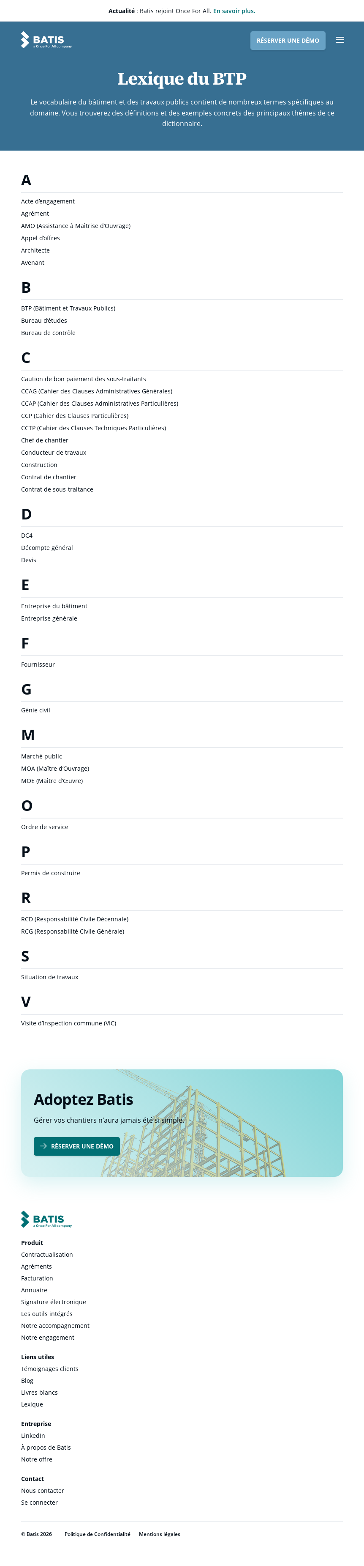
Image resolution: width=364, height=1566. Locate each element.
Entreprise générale (49, 618)
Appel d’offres (40, 238)
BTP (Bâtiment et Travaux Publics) (68, 308)
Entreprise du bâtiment (54, 606)
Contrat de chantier (48, 477)
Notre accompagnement (55, 1325)
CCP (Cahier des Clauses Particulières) (74, 416)
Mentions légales (159, 1534)
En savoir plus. (234, 11)
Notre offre (36, 1459)
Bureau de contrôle (48, 333)
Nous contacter (42, 1490)
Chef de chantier (44, 440)
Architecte (35, 250)
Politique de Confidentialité (97, 1534)
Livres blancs (39, 1392)
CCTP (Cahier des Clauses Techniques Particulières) (93, 428)
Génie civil (35, 710)
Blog (27, 1380)
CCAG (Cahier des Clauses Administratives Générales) (96, 391)
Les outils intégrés (47, 1314)
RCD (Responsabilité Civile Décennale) (74, 919)
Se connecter (39, 1502)
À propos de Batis (46, 1447)
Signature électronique (53, 1302)
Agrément (35, 213)
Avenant (32, 262)
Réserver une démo (288, 40)
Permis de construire (50, 873)
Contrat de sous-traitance (57, 489)
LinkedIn (33, 1435)
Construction (39, 465)
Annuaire (34, 1290)
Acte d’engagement (48, 201)
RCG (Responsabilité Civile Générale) (72, 931)
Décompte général (47, 548)
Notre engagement (47, 1337)
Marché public (41, 756)
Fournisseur (38, 664)
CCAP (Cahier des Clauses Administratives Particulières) (99, 403)
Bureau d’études (44, 320)
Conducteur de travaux (53, 452)
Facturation (37, 1278)
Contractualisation (47, 1254)
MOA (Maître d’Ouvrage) (55, 768)
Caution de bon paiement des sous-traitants (83, 379)
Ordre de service (44, 827)
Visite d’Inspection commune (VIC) (68, 1023)
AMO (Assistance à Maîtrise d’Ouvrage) (75, 226)
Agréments (36, 1266)
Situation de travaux (49, 977)
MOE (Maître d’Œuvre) (52, 781)
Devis (28, 560)
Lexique (32, 1404)
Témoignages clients (50, 1369)
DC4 (27, 535)
